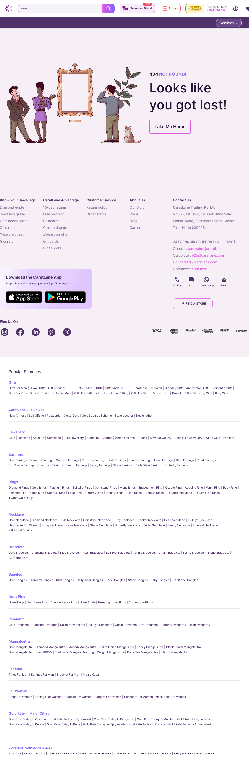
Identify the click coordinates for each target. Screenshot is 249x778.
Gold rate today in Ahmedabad (189, 724)
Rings (13, 482)
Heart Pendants (199, 625)
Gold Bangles (18, 580)
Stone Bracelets (218, 552)
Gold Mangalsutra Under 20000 (30, 652)
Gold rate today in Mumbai (155, 719)
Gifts (13, 382)
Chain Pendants (126, 625)
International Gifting (115, 393)
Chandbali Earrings (50, 465)
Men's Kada (91, 674)
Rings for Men (18, 674)
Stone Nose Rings (141, 602)
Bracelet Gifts (181, 393)
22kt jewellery (74, 438)
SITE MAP (15, 753)
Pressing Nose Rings (112, 602)
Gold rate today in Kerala (26, 724)
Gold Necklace (19, 520)
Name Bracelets (194, 552)
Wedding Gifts (202, 393)
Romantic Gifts (222, 388)
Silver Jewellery (161, 438)
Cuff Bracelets (18, 558)
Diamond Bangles (41, 580)
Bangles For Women (108, 697)
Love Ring (75, 492)
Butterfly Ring (94, 492)
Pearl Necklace (174, 520)
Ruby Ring (230, 487)
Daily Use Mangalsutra (142, 652)
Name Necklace (76, 525)
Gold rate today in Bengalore (114, 719)
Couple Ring (173, 487)
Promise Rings (154, 492)
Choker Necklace (149, 520)
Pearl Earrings (206, 460)
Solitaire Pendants (72, 625)
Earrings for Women (48, 697)
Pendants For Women (138, 697)
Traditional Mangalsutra (71, 652)
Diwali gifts (37, 388)
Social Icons (177, 279)
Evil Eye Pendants (100, 625)
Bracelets (16, 547)
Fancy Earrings (100, 465)
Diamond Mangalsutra (50, 647)
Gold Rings (39, 487)
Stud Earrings (185, 460)
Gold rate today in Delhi (194, 719)
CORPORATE (122, 753)
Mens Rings (128, 487)
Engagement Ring (150, 487)
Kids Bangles (65, 580)
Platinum (93, 438)
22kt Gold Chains (20, 530)
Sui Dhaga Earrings (21, 465)
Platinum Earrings (93, 460)
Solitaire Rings (82, 487)
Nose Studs (87, 602)
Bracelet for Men (68, 674)
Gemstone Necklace (97, 520)
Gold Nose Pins (37, 602)
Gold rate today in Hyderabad (70, 719)
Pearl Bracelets (92, 552)
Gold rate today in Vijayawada (104, 724)
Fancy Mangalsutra (150, 647)
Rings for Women (20, 697)
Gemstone (54, 438)
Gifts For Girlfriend (86, 393)
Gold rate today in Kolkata (147, 724)
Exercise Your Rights (95, 753)
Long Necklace (52, 525)
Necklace (16, 514)
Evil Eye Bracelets (118, 552)
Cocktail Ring (56, 492)
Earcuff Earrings (76, 465)
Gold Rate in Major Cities (29, 713)
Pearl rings (134, 492)
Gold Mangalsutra (21, 647)
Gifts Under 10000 (60, 388)
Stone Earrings (123, 465)
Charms (107, 438)
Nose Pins (17, 596)
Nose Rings (16, 602)
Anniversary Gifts (197, 388)
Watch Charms (125, 438)
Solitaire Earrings (67, 460)
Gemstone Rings (106, 487)
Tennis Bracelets (144, 552)
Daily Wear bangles (90, 580)
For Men (15, 669)
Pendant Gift (160, 393)
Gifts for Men (18, 388)
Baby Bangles (160, 580)
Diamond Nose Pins (63, 602)
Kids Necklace (70, 520)
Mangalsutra (19, 641)
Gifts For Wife (140, 393)
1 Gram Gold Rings (21, 498)
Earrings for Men (42, 674)
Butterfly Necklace (127, 525)
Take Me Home (169, 126)
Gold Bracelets (19, 552)
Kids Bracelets (70, 552)
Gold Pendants (19, 625)
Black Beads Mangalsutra (183, 647)
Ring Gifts (221, 393)
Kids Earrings (117, 460)
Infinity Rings (114, 492)
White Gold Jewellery (219, 438)
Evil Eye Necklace (200, 520)
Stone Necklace (101, 525)
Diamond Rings (19, 487)
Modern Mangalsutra (82, 647)
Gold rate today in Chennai (28, 719)
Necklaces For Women (24, 525)
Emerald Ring (17, 492)
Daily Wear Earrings (149, 465)
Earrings (16, 454)
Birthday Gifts (174, 388)
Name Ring (36, 492)
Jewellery (17, 432)
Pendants (16, 619)
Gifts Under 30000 (89, 388)
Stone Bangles (138, 580)
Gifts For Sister (39, 393)
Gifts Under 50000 (117, 388)
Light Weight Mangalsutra (107, 652)
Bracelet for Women (78, 697)
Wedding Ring (194, 487)
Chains (142, 438)
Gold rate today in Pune (63, 724)
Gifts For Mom (61, 393)
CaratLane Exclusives (26, 410)
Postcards (53, 415)
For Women (18, 691)
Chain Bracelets (169, 552)
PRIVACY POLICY (34, 753)
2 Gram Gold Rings (207, 492)
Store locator (124, 415)
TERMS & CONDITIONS (62, 753)
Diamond (24, 438)
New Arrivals (17, 415)
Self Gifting (36, 415)
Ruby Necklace (124, 520)
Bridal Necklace (154, 525)
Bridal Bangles (115, 580)
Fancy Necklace (179, 525)
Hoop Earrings (163, 460)
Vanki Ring (213, 487)
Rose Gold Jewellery (188, 438)
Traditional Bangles (185, 580)
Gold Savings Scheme (97, 415)
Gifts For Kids (18, 393)
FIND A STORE (193, 304)
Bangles (15, 574)
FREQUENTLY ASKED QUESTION (194, 753)
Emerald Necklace (205, 525)
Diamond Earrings (41, 460)
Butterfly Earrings (176, 465)
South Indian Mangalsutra (116, 647)
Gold (12, 438)
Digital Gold (71, 415)
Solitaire (38, 438)
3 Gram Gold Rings (179, 492)
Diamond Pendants (44, 625)
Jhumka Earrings (140, 460)
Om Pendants (148, 625)
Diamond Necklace (45, 520)
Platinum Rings (59, 487)
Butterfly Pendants (173, 625)
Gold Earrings (18, 460)
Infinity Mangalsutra (174, 652)
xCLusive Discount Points (152, 753)
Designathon (144, 415)
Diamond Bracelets (44, 552)
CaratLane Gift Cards (147, 388)
